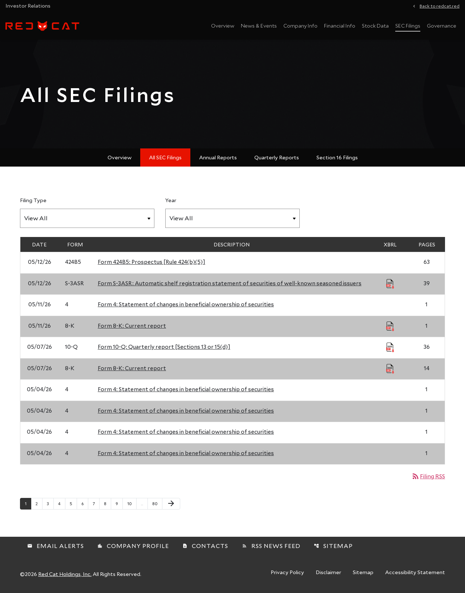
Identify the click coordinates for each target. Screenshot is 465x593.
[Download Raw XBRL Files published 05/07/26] (390, 347)
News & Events (259, 25)
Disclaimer (328, 573)
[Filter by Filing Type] (87, 218)
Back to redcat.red (440, 5)
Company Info (300, 25)
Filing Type (33, 200)
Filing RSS (428, 476)
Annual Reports (218, 157)
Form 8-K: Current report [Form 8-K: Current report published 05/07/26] (132, 368)
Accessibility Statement (415, 573)
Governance (441, 25)
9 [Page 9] (119, 503)
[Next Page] (171, 504)
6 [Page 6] (84, 503)
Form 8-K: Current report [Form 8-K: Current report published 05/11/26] (132, 325)
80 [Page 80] (157, 503)
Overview (222, 25)
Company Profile (133, 545)
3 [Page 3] (50, 503)
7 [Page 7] (96, 503)
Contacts (205, 545)
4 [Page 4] (61, 503)
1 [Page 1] (27, 503)
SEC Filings (407, 25)
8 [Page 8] (107, 503)
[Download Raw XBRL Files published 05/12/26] (390, 283)
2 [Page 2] (39, 503)
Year (170, 200)
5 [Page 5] (73, 503)
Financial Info (339, 25)
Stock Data (375, 25)
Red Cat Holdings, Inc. (65, 573)
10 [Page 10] (132, 503)
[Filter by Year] (232, 218)
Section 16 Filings (337, 157)
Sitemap (333, 545)
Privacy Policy (287, 573)
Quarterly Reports (276, 157)
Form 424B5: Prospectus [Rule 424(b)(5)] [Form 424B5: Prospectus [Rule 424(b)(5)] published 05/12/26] (151, 261)
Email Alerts (55, 545)
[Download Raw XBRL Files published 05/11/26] (390, 326)
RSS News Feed (271, 545)
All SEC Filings (165, 157)
